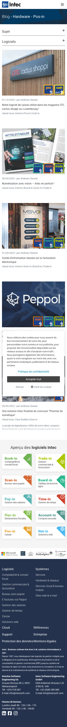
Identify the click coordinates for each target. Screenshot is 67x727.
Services (40, 574)
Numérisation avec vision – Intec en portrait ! (28, 183)
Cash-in (36, 113)
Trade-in (47, 188)
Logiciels (8, 569)
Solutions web (10, 621)
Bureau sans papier (13, 594)
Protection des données (17, 641)
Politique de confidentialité (33, 371)
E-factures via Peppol (14, 599)
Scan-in (38, 188)
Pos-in (27, 113)
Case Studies (22, 419)
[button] (33, 33)
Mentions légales (45, 641)
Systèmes (42, 569)
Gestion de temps (12, 610)
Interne (19, 113)
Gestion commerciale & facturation (15, 586)
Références (41, 627)
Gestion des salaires (14, 605)
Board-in (28, 188)
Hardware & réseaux (47, 580)
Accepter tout (33, 379)
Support (7, 634)
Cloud (6, 627)
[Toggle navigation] (62, 4)
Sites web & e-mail (46, 595)
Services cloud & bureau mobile (50, 588)
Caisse (6, 616)
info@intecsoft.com (19, 693)
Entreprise (40, 634)
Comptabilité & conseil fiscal (15, 576)
